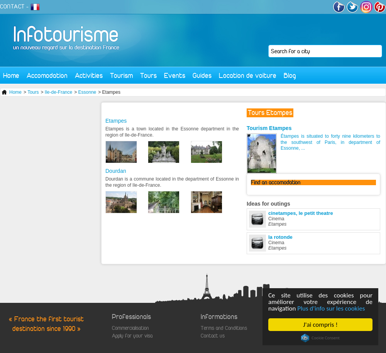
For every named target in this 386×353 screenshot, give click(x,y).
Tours (148, 75)
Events (174, 75)
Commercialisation (130, 328)
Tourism (121, 75)
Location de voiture (247, 75)
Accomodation (47, 75)
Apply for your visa (132, 336)
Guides (202, 75)
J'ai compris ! (320, 325)
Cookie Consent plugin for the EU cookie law (320, 338)
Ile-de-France (58, 92)
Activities (89, 75)
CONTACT (12, 6)
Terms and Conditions (224, 328)
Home (11, 75)
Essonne (87, 92)
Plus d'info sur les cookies (331, 308)
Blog (290, 75)
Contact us (213, 336)
